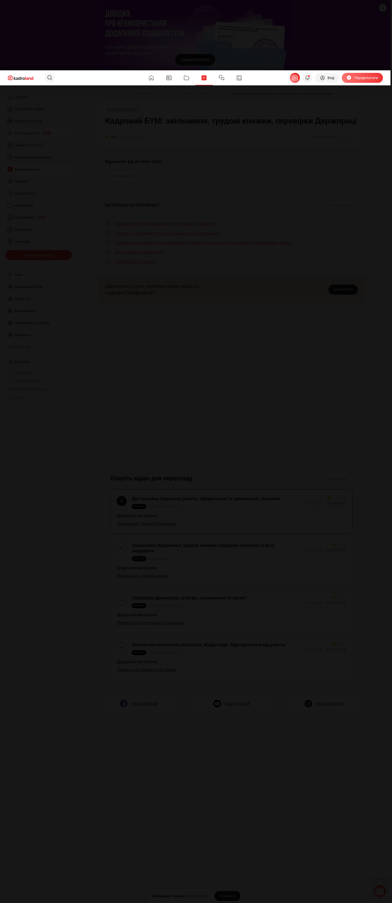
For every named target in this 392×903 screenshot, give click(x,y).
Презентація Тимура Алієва (144, 580)
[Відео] (120, 93)
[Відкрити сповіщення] (307, 78)
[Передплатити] (362, 78)
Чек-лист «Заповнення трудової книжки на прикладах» (167, 233)
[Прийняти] (227, 896)
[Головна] (104, 93)
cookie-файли (197, 896)
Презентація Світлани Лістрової (147, 678)
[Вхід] (327, 78)
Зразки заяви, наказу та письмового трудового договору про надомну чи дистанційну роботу (204, 242)
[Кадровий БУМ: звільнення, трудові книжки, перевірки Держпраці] (178, 93)
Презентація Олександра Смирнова (151, 629)
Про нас (17, 397)
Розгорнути (122, 176)
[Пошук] (50, 78)
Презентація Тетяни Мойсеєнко (147, 525)
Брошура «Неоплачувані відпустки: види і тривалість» (166, 223)
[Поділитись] (342, 137)
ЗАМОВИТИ (343, 290)
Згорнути (342, 205)
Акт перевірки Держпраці (139, 252)
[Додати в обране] (352, 137)
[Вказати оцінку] (327, 505)
